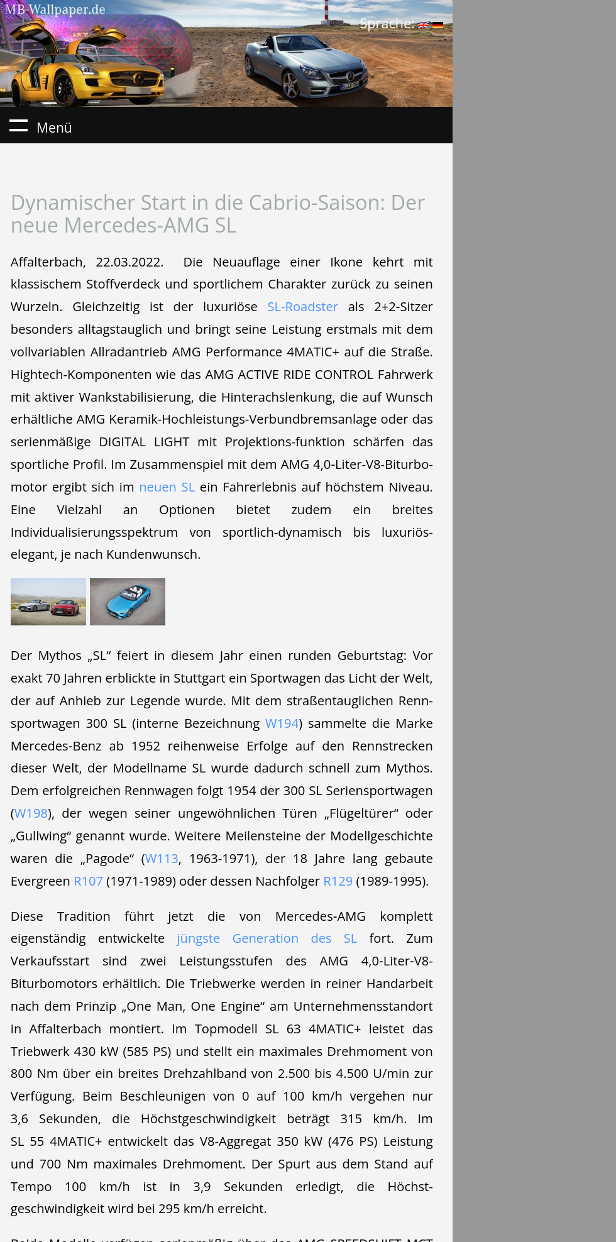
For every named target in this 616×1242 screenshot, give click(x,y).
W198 (31, 813)
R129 (338, 880)
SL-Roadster (302, 306)
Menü (18, 125)
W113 (162, 858)
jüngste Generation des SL (267, 938)
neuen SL (167, 486)
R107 (88, 880)
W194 (282, 723)
